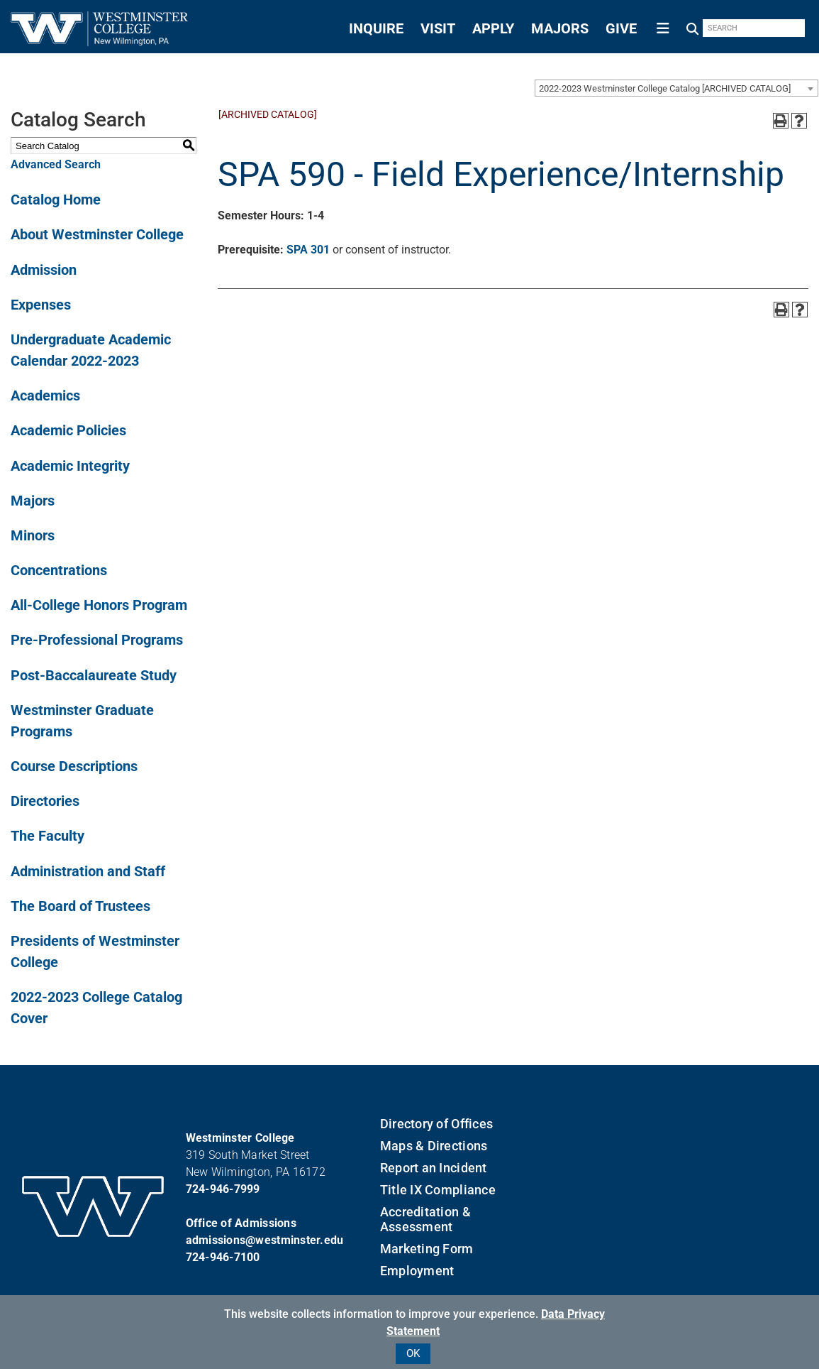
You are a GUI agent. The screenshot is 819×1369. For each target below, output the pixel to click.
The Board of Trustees (80, 906)
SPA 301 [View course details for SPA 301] (308, 249)
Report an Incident (433, 1167)
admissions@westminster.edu (265, 1240)
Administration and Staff (88, 871)
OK (413, 1353)
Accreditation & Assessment (425, 1219)
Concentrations (59, 570)
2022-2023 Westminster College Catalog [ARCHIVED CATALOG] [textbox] (665, 88)
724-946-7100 (223, 1257)
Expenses (41, 304)
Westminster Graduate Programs (82, 721)
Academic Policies (68, 430)
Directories (45, 800)
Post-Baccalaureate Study (94, 675)
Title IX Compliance (438, 1189)
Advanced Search (56, 164)
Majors (33, 500)
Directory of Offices (436, 1123)
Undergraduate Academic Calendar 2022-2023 (91, 350)
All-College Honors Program (99, 604)
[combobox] (676, 88)
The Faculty (47, 835)
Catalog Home (56, 199)
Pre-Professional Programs (97, 639)
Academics (45, 395)
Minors (33, 535)
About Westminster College (97, 234)
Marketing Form (427, 1248)
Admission (44, 269)
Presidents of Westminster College (95, 951)
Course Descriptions (74, 766)
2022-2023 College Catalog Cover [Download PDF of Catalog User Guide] (96, 1007)
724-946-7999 (223, 1189)
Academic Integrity (70, 465)
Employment (417, 1270)
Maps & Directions (433, 1145)
